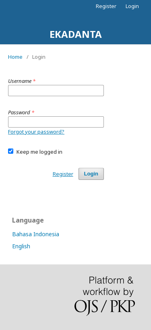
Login (132, 6)
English (21, 246)
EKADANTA (76, 34)
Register (106, 6)
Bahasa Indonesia (35, 234)
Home (15, 56)
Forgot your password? (36, 131)
